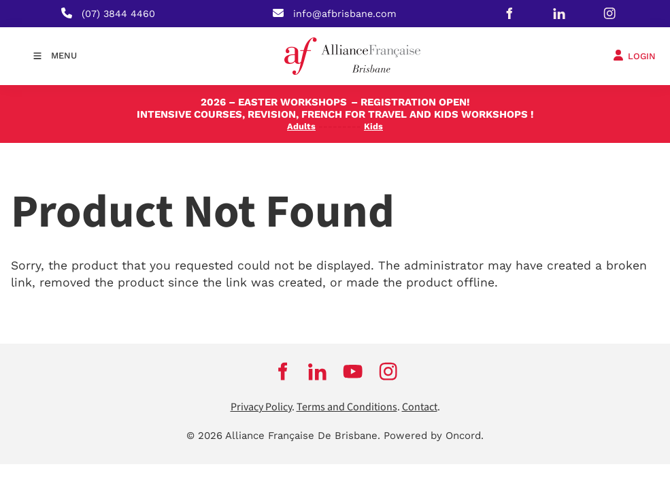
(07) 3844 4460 (118, 13)
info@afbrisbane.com (345, 13)
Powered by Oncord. (434, 435)
